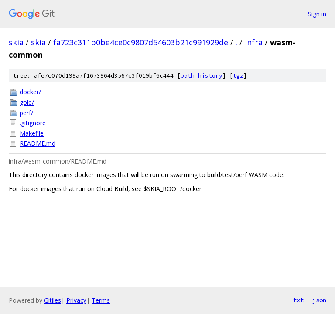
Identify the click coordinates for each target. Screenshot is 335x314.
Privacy (76, 300)
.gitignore (33, 123)
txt (298, 300)
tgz (238, 75)
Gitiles (52, 300)
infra (254, 42)
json (319, 300)
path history (201, 75)
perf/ (26, 113)
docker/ (30, 92)
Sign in (317, 14)
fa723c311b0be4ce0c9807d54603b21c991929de (140, 42)
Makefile (32, 133)
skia (16, 42)
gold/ (27, 102)
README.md (37, 143)
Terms (101, 300)
